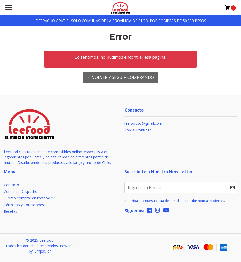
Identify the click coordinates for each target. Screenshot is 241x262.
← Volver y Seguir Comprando (120, 77)
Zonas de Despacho (20, 191)
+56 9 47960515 (137, 129)
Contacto (11, 184)
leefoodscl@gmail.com (143, 123)
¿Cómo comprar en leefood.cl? (29, 198)
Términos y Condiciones (24, 204)
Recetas (10, 211)
